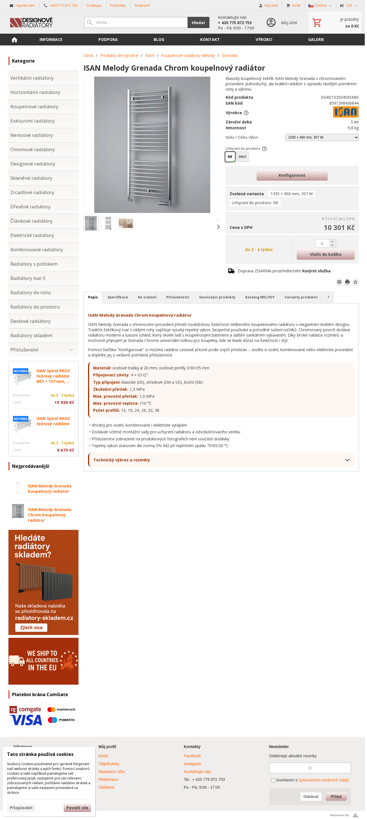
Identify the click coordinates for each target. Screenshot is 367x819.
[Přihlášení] (281, 22)
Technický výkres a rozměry (121, 460)
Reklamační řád (339, 815)
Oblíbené (107, 787)
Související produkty (217, 297)
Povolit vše (77, 807)
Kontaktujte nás (197, 771)
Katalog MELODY (260, 297)
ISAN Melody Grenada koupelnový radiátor (49, 488)
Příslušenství (177, 297)
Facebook (192, 756)
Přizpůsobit (21, 807)
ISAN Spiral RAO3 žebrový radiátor (53, 421)
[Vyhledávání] (136, 22)
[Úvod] (41, 22)
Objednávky (109, 764)
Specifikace (118, 297)
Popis (93, 297)
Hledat (198, 22)
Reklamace (108, 779)
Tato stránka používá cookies (40, 754)
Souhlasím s (310, 780)
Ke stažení (147, 297)
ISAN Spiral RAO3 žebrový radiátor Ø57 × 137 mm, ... (53, 376)
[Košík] (335, 22)
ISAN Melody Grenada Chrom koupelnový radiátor (49, 515)
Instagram (192, 764)
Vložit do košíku (325, 254)
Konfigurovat (292, 175)
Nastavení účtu (112, 771)
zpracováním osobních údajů (324, 780)
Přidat (336, 796)
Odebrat (310, 796)
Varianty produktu (301, 297)
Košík (104, 756)
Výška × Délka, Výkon (241, 137)
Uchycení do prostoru (246, 148)
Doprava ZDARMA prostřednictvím (284, 270)
